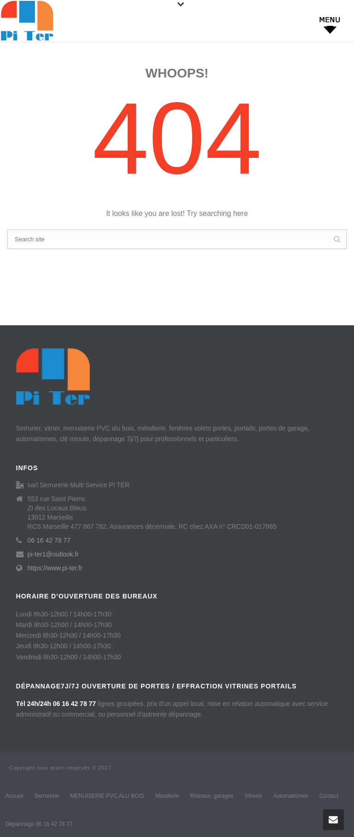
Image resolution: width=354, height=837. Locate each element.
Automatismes (290, 796)
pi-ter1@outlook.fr (53, 554)
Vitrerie (253, 796)
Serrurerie (47, 796)
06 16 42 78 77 (49, 540)
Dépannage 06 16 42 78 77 (39, 824)
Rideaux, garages (212, 796)
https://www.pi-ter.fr (55, 568)
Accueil (15, 796)
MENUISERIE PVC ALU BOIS (107, 796)
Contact (328, 796)
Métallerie (167, 796)
